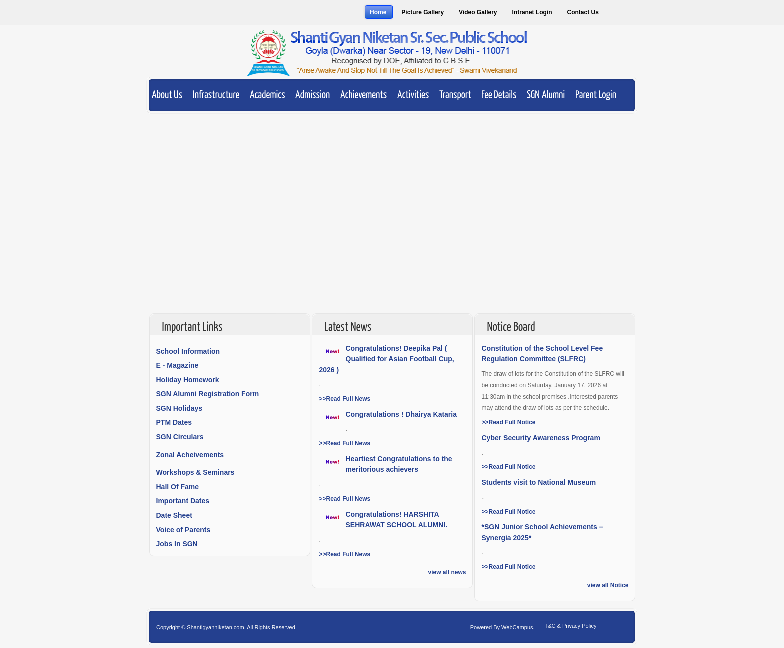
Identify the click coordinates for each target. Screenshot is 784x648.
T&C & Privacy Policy (571, 626)
